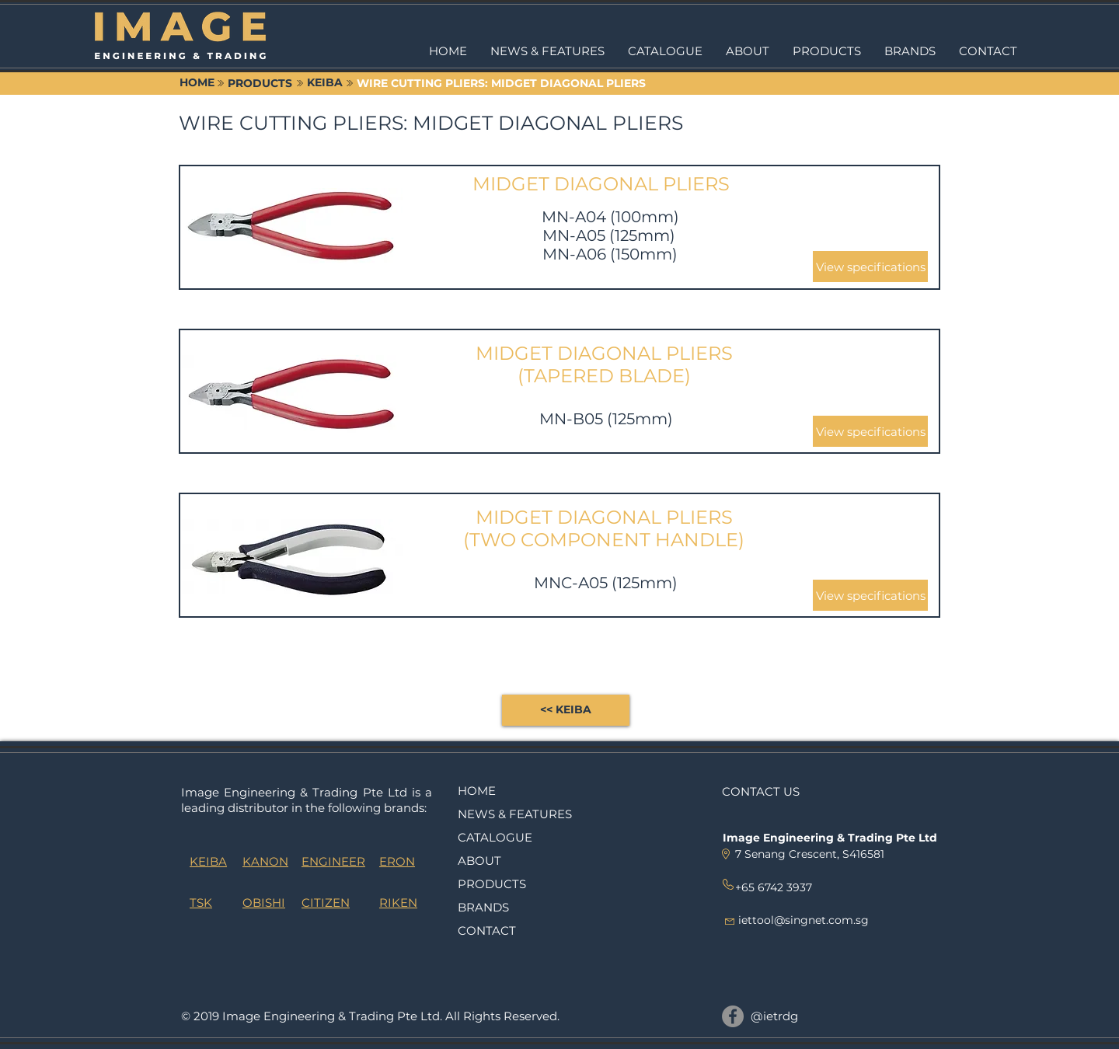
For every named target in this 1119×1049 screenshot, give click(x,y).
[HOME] (196, 83)
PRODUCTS (492, 883)
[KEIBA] (325, 83)
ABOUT (479, 860)
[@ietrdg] (733, 1016)
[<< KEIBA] (565, 710)
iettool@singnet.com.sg (803, 920)
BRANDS (483, 907)
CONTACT (487, 930)
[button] (827, 51)
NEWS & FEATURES (515, 814)
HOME (477, 790)
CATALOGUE (495, 837)
